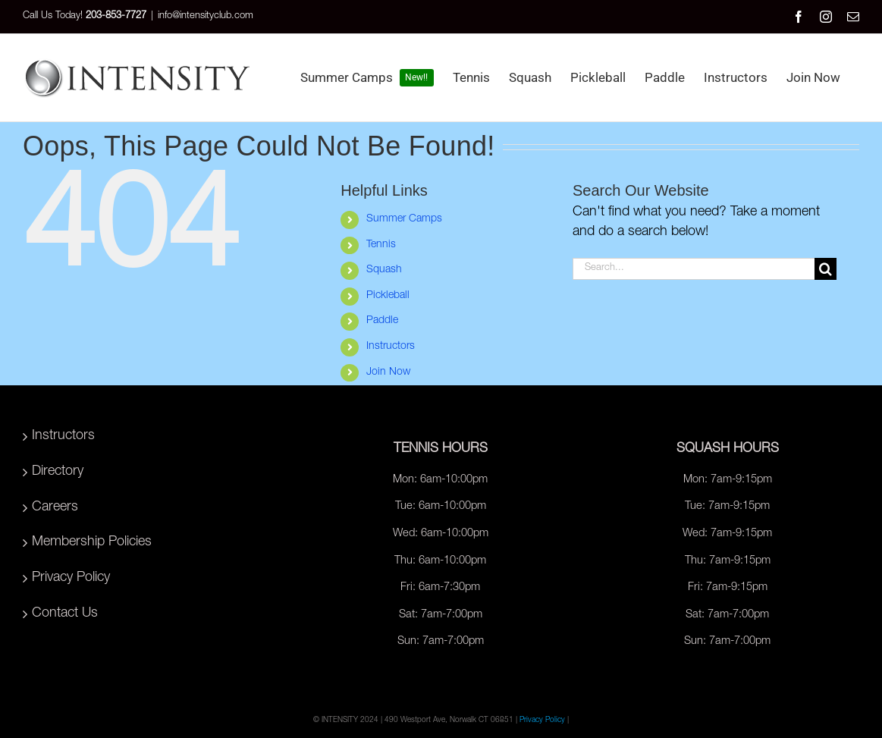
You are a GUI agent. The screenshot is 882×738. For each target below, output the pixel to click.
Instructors (390, 346)
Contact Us (65, 613)
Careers (55, 507)
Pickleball (388, 295)
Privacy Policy (71, 578)
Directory (57, 472)
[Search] (825, 269)
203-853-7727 (116, 16)
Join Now (388, 372)
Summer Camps (404, 219)
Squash (384, 270)
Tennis (381, 245)
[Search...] (694, 269)
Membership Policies (92, 542)
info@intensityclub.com (205, 16)
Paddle (382, 321)
